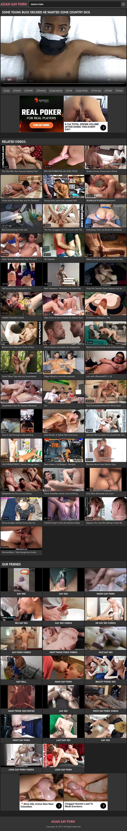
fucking (42, 90)
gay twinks (83, 90)
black (109, 90)
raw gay (97, 90)
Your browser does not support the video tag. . (63, 51)
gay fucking (57, 90)
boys (120, 90)
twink (18, 90)
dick (70, 90)
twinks (30, 90)
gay (7, 90)
